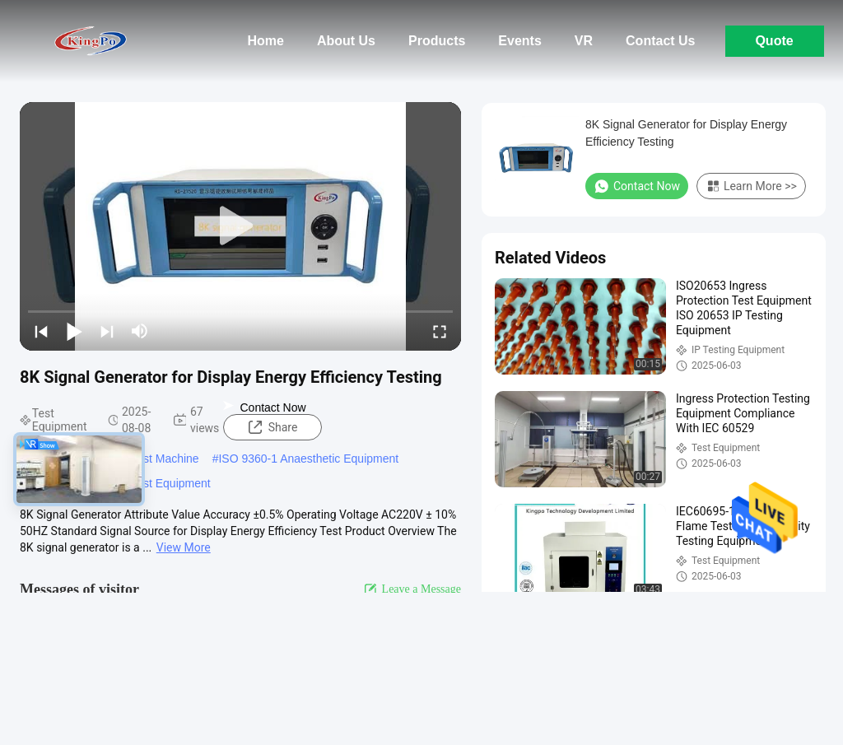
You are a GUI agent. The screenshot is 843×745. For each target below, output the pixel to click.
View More (183, 547)
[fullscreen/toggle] (439, 331)
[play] (240, 226)
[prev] (41, 331)
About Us (346, 41)
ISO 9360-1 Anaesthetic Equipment (308, 458)
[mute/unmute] (139, 331)
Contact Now (264, 407)
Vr (584, 41)
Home (265, 41)
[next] (107, 331)
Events (519, 41)
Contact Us (660, 41)
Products (436, 41)
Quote (774, 41)
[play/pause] (74, 331)
